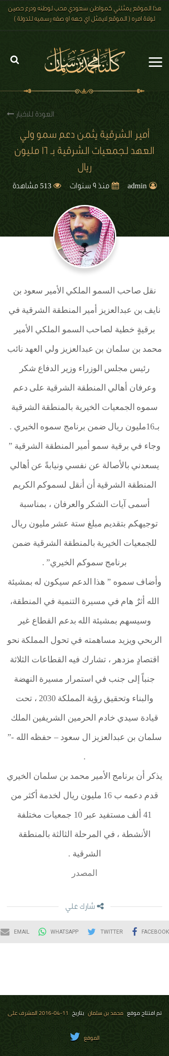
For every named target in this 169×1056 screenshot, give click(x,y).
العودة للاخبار (30, 114)
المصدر (84, 873)
